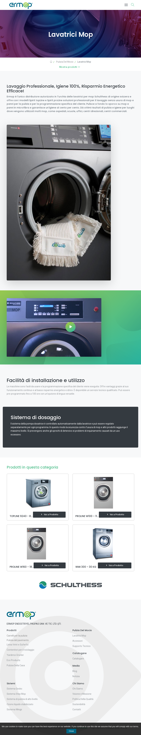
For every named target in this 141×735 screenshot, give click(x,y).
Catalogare (78, 658)
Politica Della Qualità (82, 699)
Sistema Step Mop (16, 694)
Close (71, 731)
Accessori (77, 641)
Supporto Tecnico (81, 646)
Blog (74, 671)
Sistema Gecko (14, 688)
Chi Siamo (77, 688)
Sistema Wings (14, 709)
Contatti (76, 709)
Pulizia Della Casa (16, 665)
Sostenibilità (78, 704)
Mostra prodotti (69, 67)
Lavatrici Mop (79, 635)
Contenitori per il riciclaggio (20, 650)
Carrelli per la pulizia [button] (17, 635)
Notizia (76, 676)
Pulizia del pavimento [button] (18, 640)
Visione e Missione (81, 694)
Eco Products (13, 660)
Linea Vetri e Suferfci (17, 644)
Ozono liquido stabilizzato (20, 704)
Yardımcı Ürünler (15, 655)
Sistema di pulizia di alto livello (22, 699)
